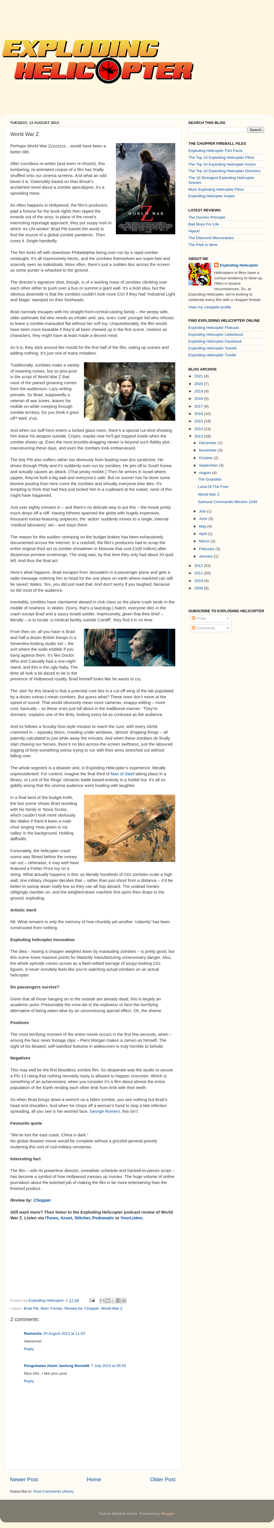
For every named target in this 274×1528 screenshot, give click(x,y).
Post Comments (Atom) (54, 1491)
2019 (199, 391)
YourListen (131, 1218)
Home (94, 1479)
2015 (199, 421)
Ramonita (33, 1333)
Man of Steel (122, 774)
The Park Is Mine (202, 245)
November (208, 450)
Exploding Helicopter (239, 265)
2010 (199, 581)
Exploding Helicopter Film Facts (215, 150)
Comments (203, 628)
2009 (199, 588)
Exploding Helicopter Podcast (213, 327)
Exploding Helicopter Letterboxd (215, 334)
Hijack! (194, 231)
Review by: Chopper (82, 1308)
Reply (29, 1349)
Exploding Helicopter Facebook (215, 341)
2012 (199, 565)
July (203, 511)
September (209, 465)
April (203, 534)
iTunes (52, 1218)
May (203, 526)
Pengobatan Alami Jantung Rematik (57, 1366)
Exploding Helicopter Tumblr (212, 355)
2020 (199, 384)
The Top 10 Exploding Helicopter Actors (222, 164)
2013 (199, 436)
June (203, 518)
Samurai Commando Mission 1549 (227, 502)
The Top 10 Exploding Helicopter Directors (224, 171)
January (206, 556)
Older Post (163, 1479)
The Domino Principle (206, 217)
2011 (199, 573)
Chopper (42, 1200)
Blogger (167, 1513)
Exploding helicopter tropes (211, 196)
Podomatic (103, 1218)
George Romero (105, 1111)
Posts (199, 618)
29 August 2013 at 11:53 (64, 1333)
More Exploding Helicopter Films (216, 189)
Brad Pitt (31, 1308)
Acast (66, 1218)
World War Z (111, 1308)
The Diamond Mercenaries (211, 238)
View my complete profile (209, 307)
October (206, 458)
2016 (199, 414)
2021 (199, 376)
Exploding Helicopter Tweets (212, 348)
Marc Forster (52, 1308)
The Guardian (210, 479)
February (207, 549)
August (205, 473)
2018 (199, 398)
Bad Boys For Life (203, 224)
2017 (199, 406)
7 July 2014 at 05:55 (108, 1366)
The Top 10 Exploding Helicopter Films (221, 157)
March (205, 541)
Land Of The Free (213, 487)
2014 (199, 429)
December (208, 443)
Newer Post (24, 1479)
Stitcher (82, 1218)
